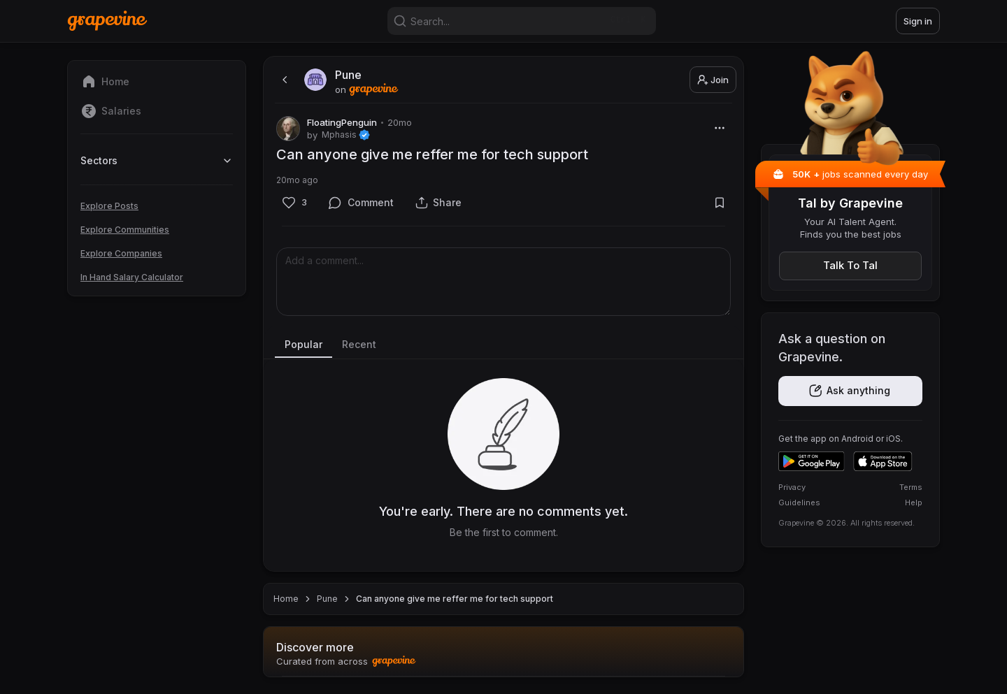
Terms (910, 487)
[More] (719, 127)
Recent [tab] (359, 344)
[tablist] (503, 345)
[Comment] (361, 202)
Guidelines (799, 502)
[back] (283, 79)
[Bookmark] (719, 202)
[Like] (294, 202)
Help (913, 502)
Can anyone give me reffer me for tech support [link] (454, 598)
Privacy (792, 487)
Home (286, 598)
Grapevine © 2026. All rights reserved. (846, 523)
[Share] (438, 202)
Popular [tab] (303, 344)
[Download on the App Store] (883, 461)
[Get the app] (850, 391)
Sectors (156, 160)
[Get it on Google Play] (811, 461)
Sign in (918, 21)
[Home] (107, 20)
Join (713, 79)
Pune (327, 598)
